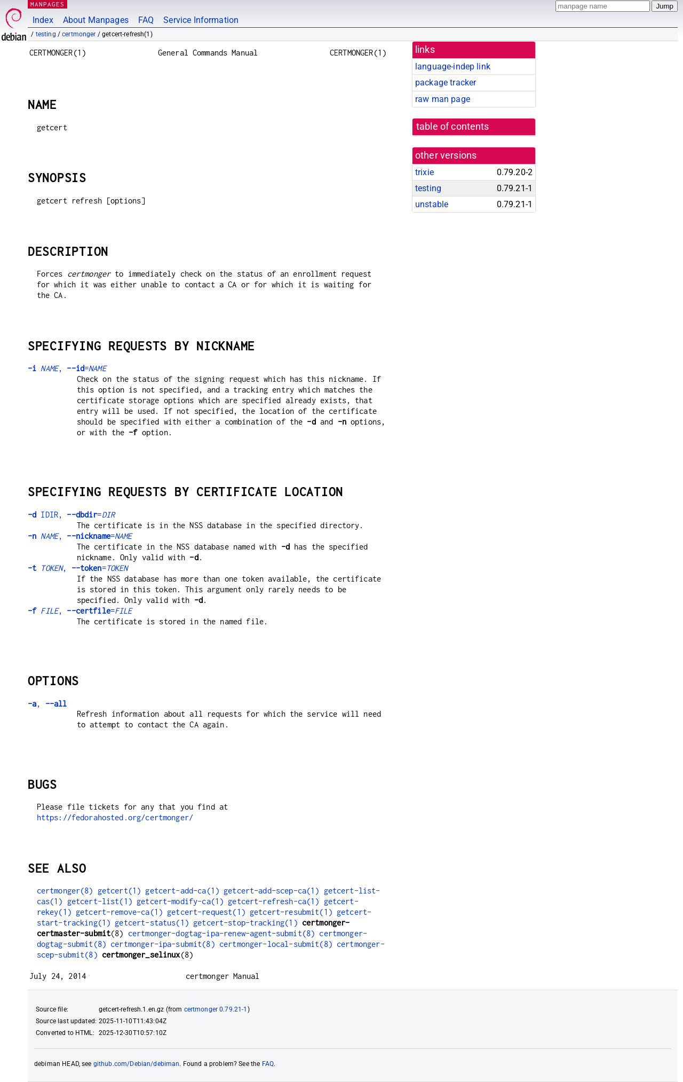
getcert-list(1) (99, 901)
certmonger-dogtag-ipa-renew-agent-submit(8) (221, 933)
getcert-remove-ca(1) (119, 911)
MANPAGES (47, 4)
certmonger (79, 34)
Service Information (201, 20)
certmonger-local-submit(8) (275, 943)
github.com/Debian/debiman (136, 1064)
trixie (424, 172)
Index (43, 20)
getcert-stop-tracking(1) (245, 922)
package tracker (445, 82)
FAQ (146, 20)
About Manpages (96, 20)
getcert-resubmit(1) (291, 911)
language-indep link (452, 66)
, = (67, 368)
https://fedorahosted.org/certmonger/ (115, 817)
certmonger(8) (65, 890)
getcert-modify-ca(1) (180, 901)
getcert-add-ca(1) (182, 890)
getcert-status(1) (152, 922)
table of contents (452, 126)
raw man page (442, 99)
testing (46, 34)
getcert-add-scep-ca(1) (271, 890)
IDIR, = (71, 514)
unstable (431, 204)
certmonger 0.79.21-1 (216, 1009)
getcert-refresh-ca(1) (273, 901)
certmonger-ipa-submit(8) (162, 943)
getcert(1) (119, 890)
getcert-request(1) (206, 911)
